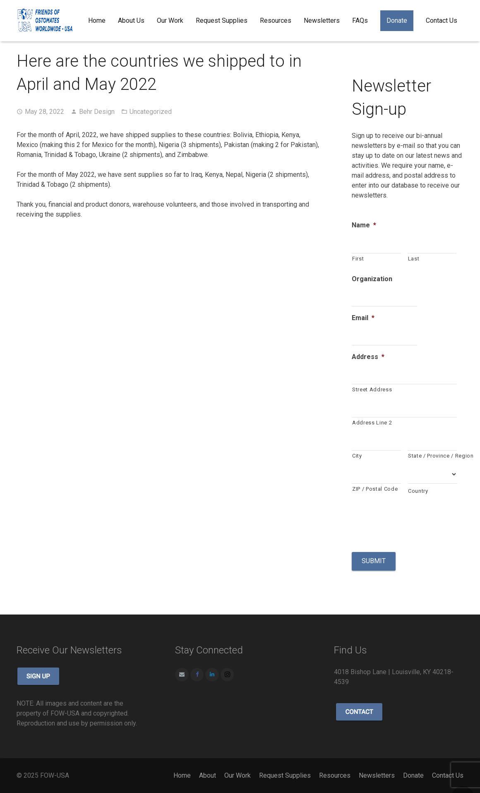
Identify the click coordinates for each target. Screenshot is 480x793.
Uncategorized (151, 112)
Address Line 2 (372, 422)
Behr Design (97, 112)
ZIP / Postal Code (375, 489)
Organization (372, 279)
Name (364, 225)
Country (418, 491)
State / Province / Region (432, 456)
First (358, 258)
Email (363, 318)
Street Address (372, 389)
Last (414, 258)
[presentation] (415, 522)
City (357, 456)
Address (368, 357)
